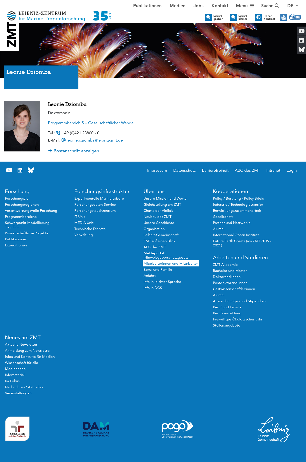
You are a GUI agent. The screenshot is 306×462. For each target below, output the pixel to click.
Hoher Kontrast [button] (269, 17)
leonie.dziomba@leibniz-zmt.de (95, 140)
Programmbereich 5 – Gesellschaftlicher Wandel (91, 122)
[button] (292, 5)
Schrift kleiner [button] (242, 17)
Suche (270, 5)
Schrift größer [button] (218, 17)
